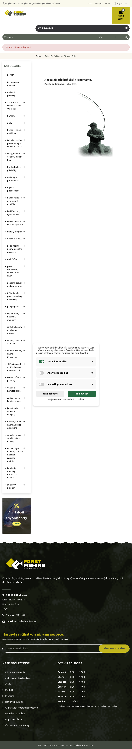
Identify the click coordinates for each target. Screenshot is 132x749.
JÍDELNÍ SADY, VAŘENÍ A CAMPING (12, 411)
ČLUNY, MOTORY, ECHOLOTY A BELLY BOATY (14, 156)
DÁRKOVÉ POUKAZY (11, 94)
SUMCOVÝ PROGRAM (11, 486)
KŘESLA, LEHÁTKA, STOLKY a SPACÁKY (15, 223)
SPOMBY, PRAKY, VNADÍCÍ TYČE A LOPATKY (14, 438)
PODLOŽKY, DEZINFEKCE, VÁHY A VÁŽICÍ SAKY (13, 271)
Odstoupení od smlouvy (17, 725)
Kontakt (9, 690)
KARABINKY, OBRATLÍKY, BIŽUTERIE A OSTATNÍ (12, 473)
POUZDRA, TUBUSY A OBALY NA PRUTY (14, 284)
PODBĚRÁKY (12, 259)
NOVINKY (10, 75)
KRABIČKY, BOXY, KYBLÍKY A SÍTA (14, 213)
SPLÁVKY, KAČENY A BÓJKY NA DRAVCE (14, 330)
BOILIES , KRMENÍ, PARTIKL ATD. (14, 131)
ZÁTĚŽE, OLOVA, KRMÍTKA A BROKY (14, 399)
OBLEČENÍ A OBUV (14, 238)
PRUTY (9, 123)
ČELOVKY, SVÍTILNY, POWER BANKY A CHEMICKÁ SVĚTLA (14, 143)
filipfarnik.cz (90, 745)
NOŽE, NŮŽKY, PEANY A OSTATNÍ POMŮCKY (14, 249)
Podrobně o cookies (15, 713)
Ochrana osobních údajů (17, 678)
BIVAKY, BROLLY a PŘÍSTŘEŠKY (14, 168)
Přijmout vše (82, 393)
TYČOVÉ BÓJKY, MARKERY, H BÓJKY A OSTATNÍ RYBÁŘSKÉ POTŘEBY (15, 454)
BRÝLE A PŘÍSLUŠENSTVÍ (13, 189)
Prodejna (9, 696)
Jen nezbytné (50, 393)
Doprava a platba (13, 719)
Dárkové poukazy (14, 702)
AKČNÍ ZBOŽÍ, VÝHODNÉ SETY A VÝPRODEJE (14, 105)
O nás (8, 684)
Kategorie (45, 28)
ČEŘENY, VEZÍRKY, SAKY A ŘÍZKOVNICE (14, 353)
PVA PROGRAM (13, 306)
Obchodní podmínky (15, 672)
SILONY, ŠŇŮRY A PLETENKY (14, 379)
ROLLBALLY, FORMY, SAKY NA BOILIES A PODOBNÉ (14, 424)
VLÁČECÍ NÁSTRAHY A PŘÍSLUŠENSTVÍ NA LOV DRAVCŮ (15, 367)
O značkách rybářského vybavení (21, 707)
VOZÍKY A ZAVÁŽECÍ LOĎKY (14, 389)
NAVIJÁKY (11, 116)
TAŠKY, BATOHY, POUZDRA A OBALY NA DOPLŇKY (14, 296)
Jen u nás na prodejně (13, 83)
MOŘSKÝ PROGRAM (15, 231)
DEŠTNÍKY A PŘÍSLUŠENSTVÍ (13, 179)
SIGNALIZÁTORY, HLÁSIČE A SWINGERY (13, 316)
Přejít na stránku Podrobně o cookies (66, 399)
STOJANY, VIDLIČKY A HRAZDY (14, 342)
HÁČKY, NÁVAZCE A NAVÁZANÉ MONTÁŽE (14, 201)
